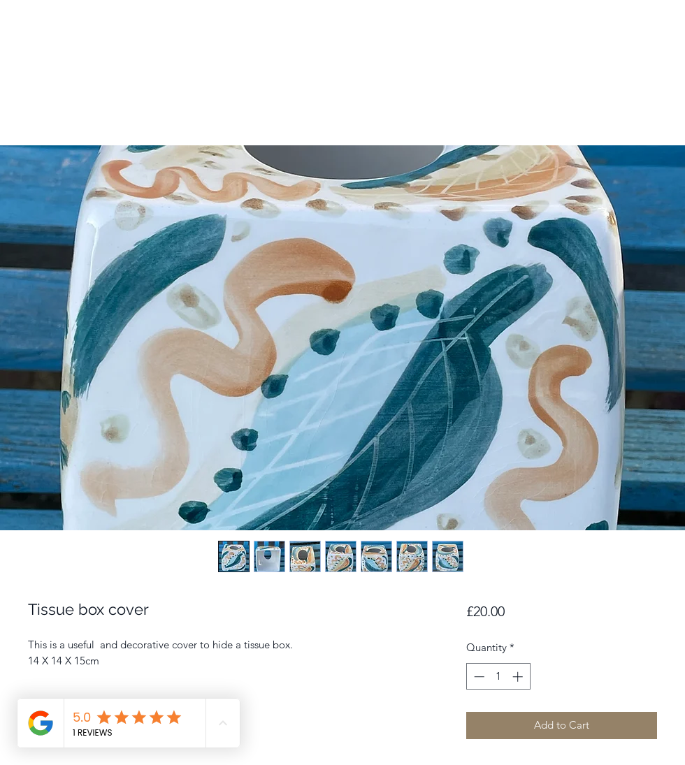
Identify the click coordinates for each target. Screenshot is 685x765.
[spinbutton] (498, 677)
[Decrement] (477, 677)
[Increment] (519, 677)
